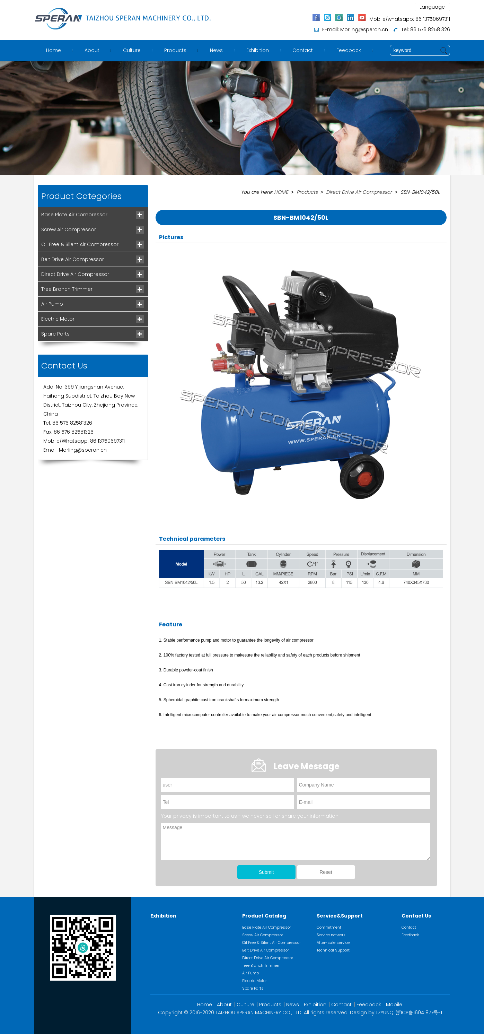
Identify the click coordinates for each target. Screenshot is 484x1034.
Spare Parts (55, 333)
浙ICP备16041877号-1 (419, 1012)
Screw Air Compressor (68, 229)
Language (432, 6)
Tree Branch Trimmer (67, 289)
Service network (331, 934)
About (92, 50)
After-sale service (333, 942)
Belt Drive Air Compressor (72, 259)
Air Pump (52, 304)
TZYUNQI (385, 1012)
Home (53, 50)
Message (295, 841)
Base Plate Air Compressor (74, 214)
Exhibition (257, 50)
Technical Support (333, 950)
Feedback (348, 50)
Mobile (394, 1004)
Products (175, 50)
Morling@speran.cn (364, 29)
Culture (132, 50)
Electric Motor (57, 318)
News (216, 50)
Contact (302, 50)
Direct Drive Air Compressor (75, 274)
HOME (281, 192)
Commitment (329, 927)
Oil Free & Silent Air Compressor (79, 244)
